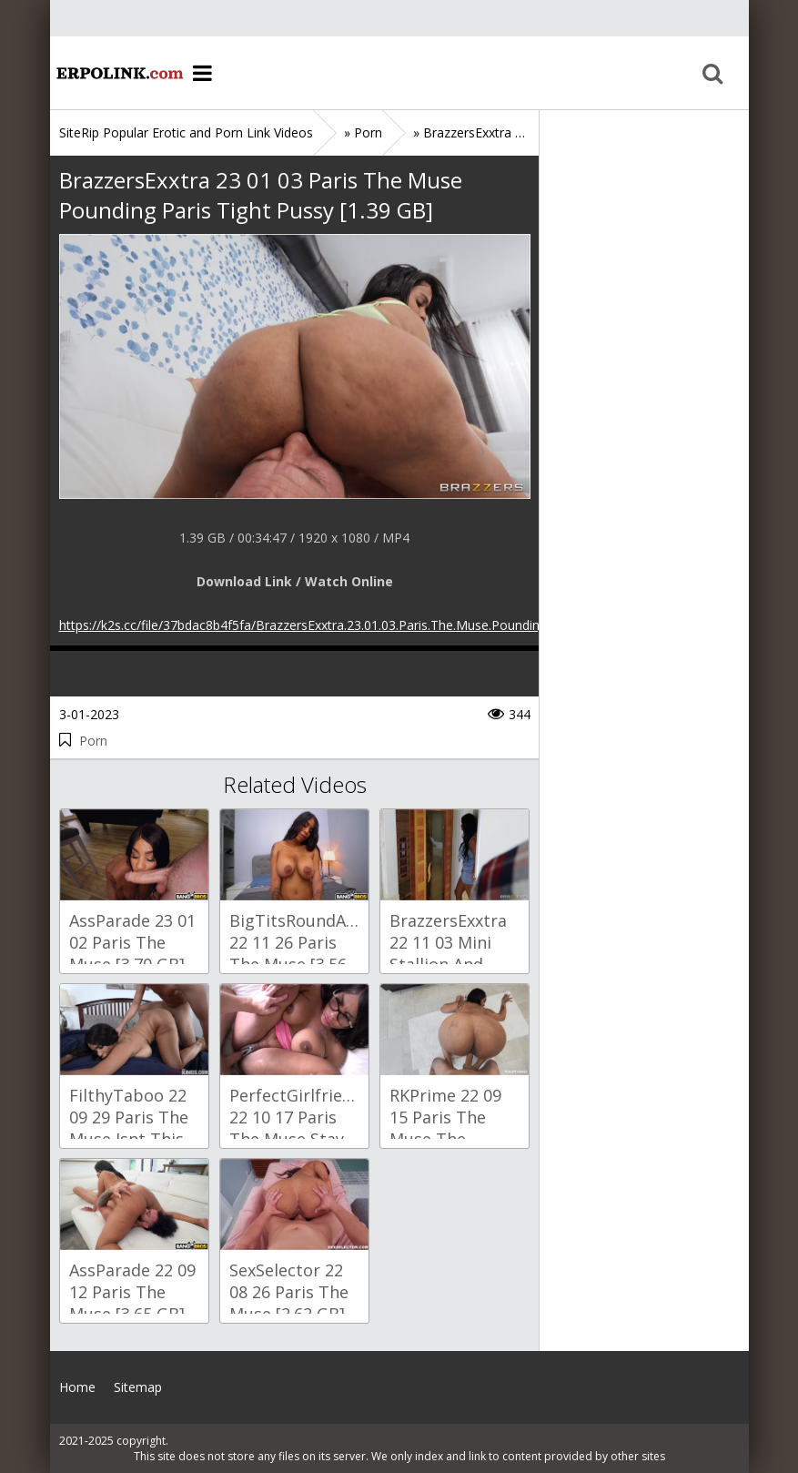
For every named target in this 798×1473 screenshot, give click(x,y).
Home (118, 72)
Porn (93, 740)
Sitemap (138, 1387)
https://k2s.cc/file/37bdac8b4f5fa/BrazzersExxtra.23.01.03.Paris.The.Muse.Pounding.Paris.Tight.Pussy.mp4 (368, 625)
